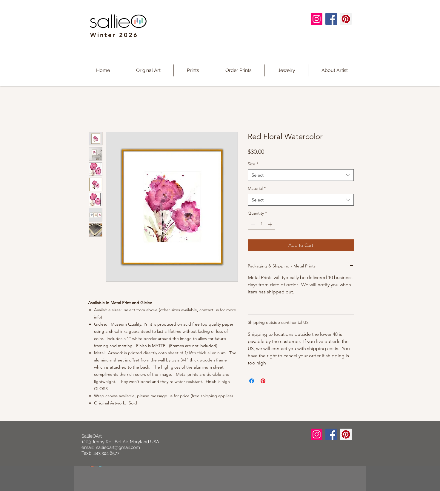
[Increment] (270, 224)
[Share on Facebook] (251, 380)
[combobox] (301, 175)
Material (257, 188)
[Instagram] (316, 19)
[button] (193, 70)
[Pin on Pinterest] (263, 380)
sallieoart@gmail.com (118, 447)
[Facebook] (331, 19)
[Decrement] (252, 224)
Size (253, 164)
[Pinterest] (346, 19)
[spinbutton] (261, 224)
